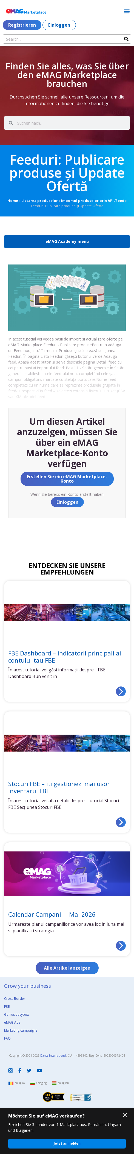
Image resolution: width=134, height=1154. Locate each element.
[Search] (126, 39)
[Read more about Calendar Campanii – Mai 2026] (121, 946)
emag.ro (20, 1083)
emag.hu (63, 1083)
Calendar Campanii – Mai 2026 (52, 914)
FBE (7, 1006)
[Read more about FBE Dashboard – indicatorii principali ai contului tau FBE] (121, 691)
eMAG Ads (12, 1022)
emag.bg (41, 1083)
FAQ (7, 1038)
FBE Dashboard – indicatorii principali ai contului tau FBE (64, 656)
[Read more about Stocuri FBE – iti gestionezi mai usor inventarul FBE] (121, 822)
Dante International (53, 1055)
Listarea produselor (39, 200)
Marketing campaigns (20, 1030)
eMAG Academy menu (67, 241)
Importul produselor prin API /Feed (92, 200)
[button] (126, 11)
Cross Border (14, 998)
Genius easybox (16, 1014)
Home (12, 200)
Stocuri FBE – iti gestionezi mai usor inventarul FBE (59, 787)
